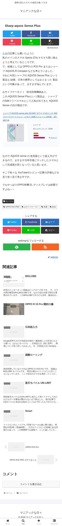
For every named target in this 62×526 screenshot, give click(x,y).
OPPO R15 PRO (11, 207)
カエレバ (54, 137)
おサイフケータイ (30, 207)
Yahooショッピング (39, 137)
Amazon (36, 133)
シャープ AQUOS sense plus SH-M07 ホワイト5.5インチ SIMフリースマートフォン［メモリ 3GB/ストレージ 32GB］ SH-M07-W (30, 116)
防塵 (44, 207)
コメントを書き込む (31, 484)
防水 (53, 207)
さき (4, 53)
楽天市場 (36, 135)
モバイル (8, 201)
